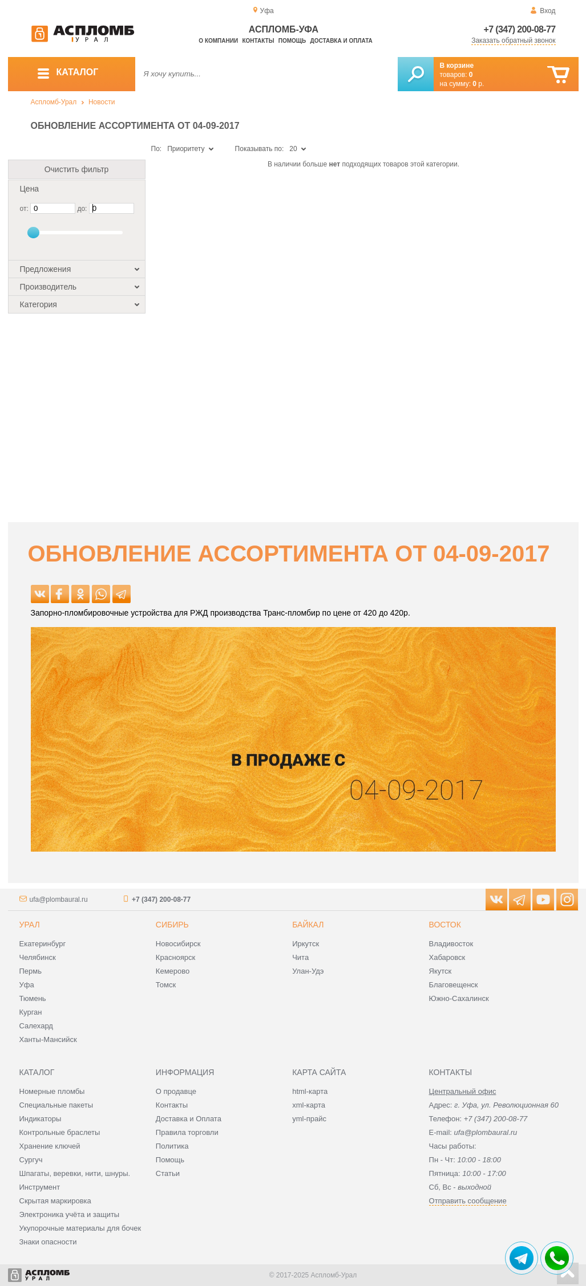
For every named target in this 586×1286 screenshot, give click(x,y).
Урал (29, 924)
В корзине (457, 66)
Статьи (168, 1173)
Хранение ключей (49, 1146)
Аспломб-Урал (54, 102)
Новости (101, 102)
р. (478, 84)
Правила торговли (187, 1132)
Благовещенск (453, 984)
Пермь (30, 971)
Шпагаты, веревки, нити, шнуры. (75, 1173)
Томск (166, 984)
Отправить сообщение (468, 1201)
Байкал (308, 924)
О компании (218, 41)
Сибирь (172, 924)
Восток (445, 924)
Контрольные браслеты (59, 1132)
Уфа (26, 984)
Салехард (36, 1026)
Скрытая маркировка (55, 1201)
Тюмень (32, 998)
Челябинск (37, 957)
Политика (172, 1146)
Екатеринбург (42, 943)
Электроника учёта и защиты (69, 1214)
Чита (300, 957)
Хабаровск (447, 957)
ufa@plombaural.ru (59, 900)
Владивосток (451, 943)
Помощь (292, 41)
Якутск (440, 971)
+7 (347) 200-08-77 (520, 29)
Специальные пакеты (56, 1105)
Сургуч (31, 1159)
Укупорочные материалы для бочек (80, 1228)
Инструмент (39, 1187)
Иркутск (305, 943)
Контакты (258, 41)
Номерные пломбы (52, 1091)
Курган (30, 1012)
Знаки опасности (48, 1242)
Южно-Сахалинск (459, 998)
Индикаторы (40, 1118)
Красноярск (175, 957)
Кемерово (172, 971)
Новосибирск (178, 943)
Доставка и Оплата (188, 1118)
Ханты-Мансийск (48, 1039)
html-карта (310, 1091)
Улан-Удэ (308, 971)
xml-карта (308, 1105)
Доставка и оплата (341, 41)
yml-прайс (309, 1118)
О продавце (176, 1091)
